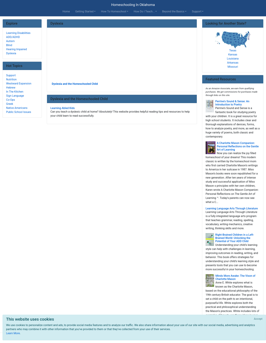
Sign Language (15, 95)
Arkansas (233, 62)
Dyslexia (11, 53)
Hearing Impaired (16, 49)
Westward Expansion (18, 83)
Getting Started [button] (84, 11)
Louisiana (233, 58)
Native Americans (16, 108)
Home (66, 11)
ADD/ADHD (13, 37)
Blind (9, 45)
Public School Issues (18, 112)
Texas (232, 50)
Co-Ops (10, 99)
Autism (10, 41)
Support (11, 75)
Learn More (13, 333)
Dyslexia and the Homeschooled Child (75, 83)
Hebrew (10, 87)
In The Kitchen (14, 91)
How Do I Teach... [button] (144, 11)
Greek (9, 103)
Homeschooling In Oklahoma (133, 5)
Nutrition (11, 79)
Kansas (232, 54)
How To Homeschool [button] (113, 11)
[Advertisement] (121, 56)
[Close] (258, 319)
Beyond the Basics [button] (173, 11)
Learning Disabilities (18, 33)
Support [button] (196, 11)
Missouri (232, 66)
